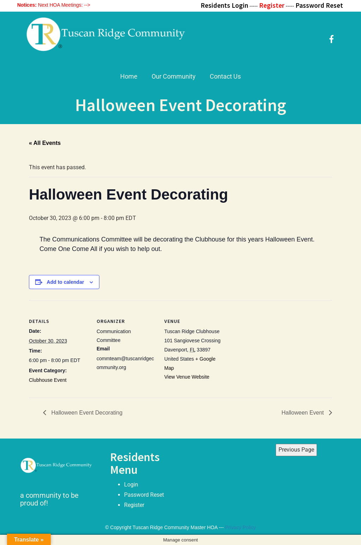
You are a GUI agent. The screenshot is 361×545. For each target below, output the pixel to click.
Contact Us (225, 76)
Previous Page (296, 449)
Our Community (174, 76)
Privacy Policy (240, 527)
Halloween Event (303, 413)
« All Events (45, 143)
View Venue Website (186, 377)
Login (131, 484)
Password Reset (144, 494)
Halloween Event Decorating (86, 413)
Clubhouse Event (48, 380)
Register (134, 505)
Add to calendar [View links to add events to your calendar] (65, 282)
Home (128, 76)
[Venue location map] (269, 349)
